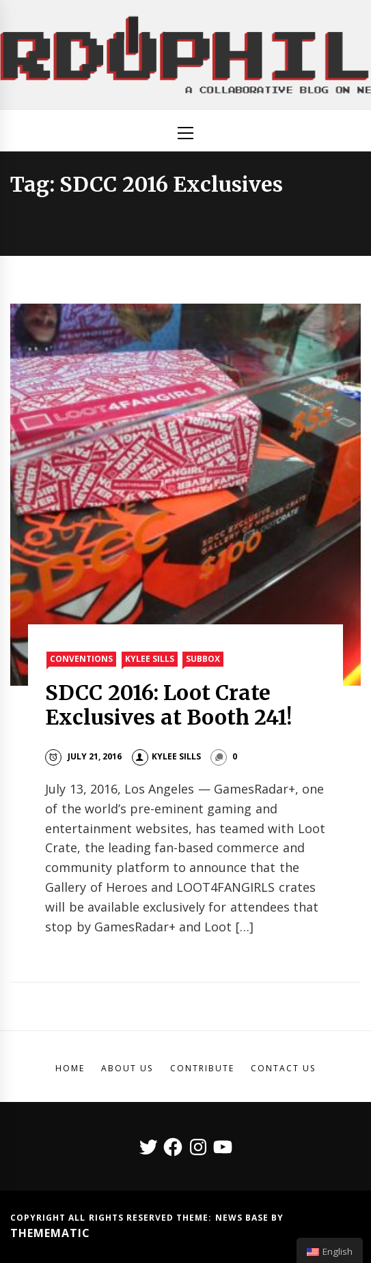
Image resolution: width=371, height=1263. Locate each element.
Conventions (81, 659)
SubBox (203, 659)
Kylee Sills (149, 659)
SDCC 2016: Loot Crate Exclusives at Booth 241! (168, 705)
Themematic (50, 1232)
